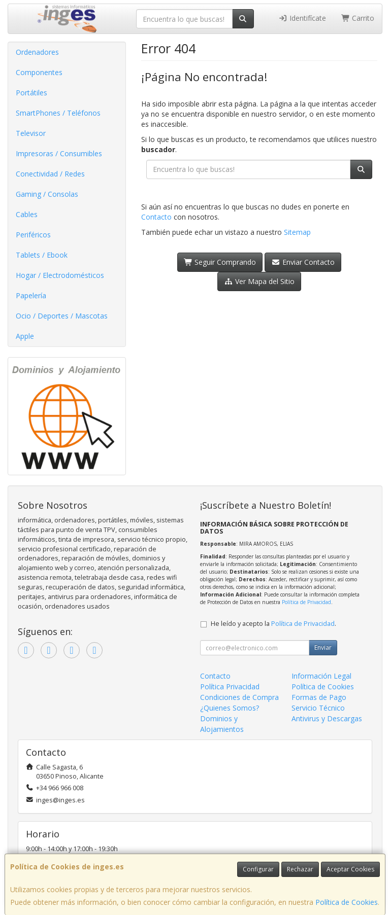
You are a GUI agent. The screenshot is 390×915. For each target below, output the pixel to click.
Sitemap (297, 232)
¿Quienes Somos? (229, 708)
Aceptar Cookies (350, 869)
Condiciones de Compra (239, 697)
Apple (25, 336)
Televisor (31, 133)
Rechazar (300, 869)
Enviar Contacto (303, 262)
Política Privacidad (229, 686)
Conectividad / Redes (50, 174)
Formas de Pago (318, 697)
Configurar (258, 869)
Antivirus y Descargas (326, 718)
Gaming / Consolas (47, 194)
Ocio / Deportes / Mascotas (62, 316)
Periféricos (33, 234)
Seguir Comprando (220, 262)
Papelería (31, 295)
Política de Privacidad (306, 602)
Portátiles (31, 92)
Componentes (39, 72)
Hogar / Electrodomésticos (60, 275)
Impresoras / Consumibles (59, 153)
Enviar (323, 647)
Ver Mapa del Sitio (259, 281)
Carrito (358, 18)
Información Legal (321, 676)
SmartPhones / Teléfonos (58, 113)
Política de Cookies (346, 902)
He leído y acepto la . (273, 623)
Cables (27, 214)
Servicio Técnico (318, 708)
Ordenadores (37, 52)
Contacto (156, 217)
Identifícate (302, 18)
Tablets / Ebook (42, 255)
